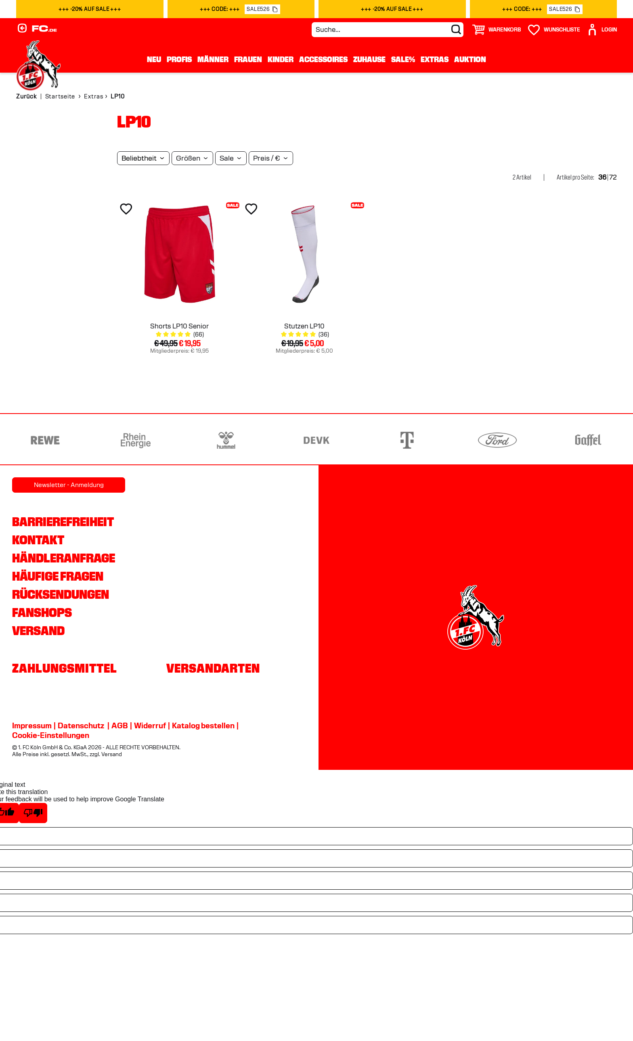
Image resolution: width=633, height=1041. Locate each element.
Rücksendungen (60, 594)
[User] (601, 29)
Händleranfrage (63, 558)
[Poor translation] (33, 813)
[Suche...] (387, 29)
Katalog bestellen (203, 725)
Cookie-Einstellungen (50, 735)
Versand (38, 631)
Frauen (248, 59)
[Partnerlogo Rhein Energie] (135, 440)
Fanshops (42, 612)
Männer (212, 59)
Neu (154, 59)
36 (602, 177)
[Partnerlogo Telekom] (407, 440)
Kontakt (38, 540)
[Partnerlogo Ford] (497, 440)
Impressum (32, 725)
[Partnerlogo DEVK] (316, 440)
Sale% (403, 59)
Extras (435, 59)
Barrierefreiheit (63, 522)
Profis (179, 59)
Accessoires (323, 59)
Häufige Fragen (57, 576)
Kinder (280, 59)
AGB (119, 725)
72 (613, 177)
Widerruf (150, 725)
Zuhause (369, 59)
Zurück (26, 96)
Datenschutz (81, 725)
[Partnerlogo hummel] (226, 440)
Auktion (470, 59)
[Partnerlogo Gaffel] (588, 440)
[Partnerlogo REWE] (45, 440)
